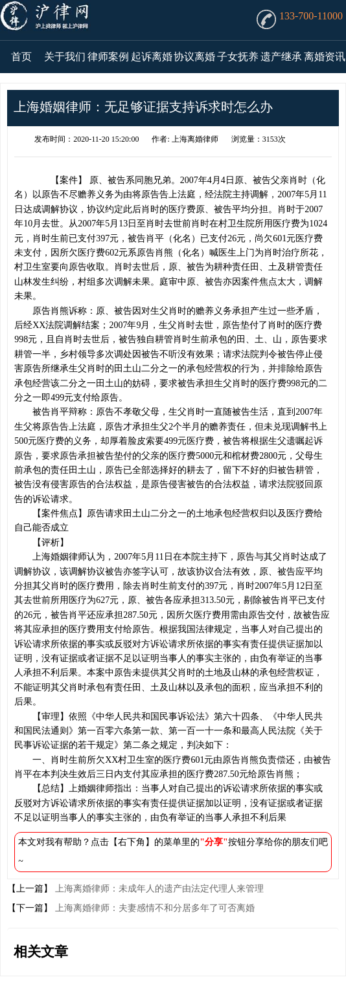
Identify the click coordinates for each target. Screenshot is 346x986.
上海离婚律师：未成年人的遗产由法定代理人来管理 (158, 888)
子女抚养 (238, 56)
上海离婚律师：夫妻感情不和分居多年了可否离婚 (153, 908)
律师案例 (108, 56)
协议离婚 (194, 56)
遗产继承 (281, 56)
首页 (21, 56)
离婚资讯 (324, 56)
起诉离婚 (151, 56)
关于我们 (65, 56)
